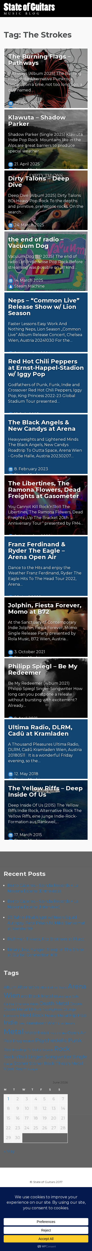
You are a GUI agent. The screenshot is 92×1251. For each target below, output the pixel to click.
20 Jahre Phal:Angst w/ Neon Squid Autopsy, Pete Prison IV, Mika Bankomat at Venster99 (46, 923)
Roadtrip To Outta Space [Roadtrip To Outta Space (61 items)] (32, 1050)
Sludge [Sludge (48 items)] (8, 1064)
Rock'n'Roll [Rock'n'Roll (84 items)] (15, 1056)
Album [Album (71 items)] (10, 987)
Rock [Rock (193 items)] (62, 1048)
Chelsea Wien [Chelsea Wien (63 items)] (26, 1004)
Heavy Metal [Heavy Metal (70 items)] (56, 1015)
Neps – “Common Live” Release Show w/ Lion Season (43, 307)
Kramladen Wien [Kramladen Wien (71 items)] (41, 1023)
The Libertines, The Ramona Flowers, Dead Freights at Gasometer (44, 490)
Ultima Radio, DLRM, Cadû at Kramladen (40, 730)
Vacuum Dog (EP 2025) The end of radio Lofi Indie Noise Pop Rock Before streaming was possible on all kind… (45, 262)
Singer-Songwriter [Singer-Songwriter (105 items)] (50, 1057)
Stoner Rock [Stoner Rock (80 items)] (41, 1063)
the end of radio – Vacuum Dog (36, 242)
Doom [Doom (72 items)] (76, 1003)
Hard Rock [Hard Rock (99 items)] (32, 1015)
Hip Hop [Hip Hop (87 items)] (78, 1015)
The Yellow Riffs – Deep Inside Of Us (45, 791)
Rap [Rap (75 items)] (7, 1049)
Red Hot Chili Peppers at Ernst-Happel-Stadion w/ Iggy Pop (46, 368)
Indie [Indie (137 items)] (11, 1022)
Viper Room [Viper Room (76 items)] (15, 1069)
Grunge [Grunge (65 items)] (69, 1009)
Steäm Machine (29, 286)
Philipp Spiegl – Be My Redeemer (42, 669)
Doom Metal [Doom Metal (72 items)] (15, 1009)
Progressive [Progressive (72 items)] (23, 1041)
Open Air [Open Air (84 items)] (76, 1032)
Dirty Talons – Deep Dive (38, 181)
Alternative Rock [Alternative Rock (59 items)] (53, 987)
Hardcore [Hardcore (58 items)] (11, 1016)
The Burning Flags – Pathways (39, 59)
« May (9, 1151)
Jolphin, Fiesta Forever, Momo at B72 (44, 608)
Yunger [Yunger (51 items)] (33, 1069)
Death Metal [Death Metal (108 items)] (54, 1003)
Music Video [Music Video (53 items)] (58, 1033)
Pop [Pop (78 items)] (8, 1040)
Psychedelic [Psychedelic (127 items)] (51, 1040)
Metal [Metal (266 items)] (14, 1031)
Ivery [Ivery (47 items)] (22, 1023)
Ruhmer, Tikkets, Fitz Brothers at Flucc (45, 939)
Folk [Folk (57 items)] (38, 1009)
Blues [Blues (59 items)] (58, 996)
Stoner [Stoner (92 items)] (21, 1063)
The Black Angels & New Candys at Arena (42, 425)
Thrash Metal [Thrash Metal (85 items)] (69, 1063)
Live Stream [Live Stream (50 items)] (66, 1023)
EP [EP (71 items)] (31, 1009)
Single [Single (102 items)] (80, 1057)
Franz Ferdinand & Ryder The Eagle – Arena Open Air (37, 550)
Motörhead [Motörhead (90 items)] (37, 1032)
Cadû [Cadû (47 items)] (67, 996)
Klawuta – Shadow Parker (37, 120)
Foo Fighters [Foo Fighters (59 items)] (52, 1009)
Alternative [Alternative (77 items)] (28, 987)
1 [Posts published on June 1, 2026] (8, 1099)
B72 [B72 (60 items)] (24, 996)
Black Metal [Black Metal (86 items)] (40, 996)
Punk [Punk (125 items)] (75, 1040)
